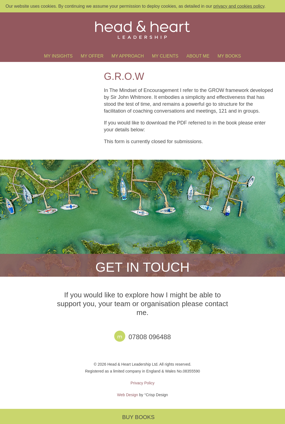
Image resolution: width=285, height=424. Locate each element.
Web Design (127, 395)
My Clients (165, 56)
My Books (229, 56)
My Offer (92, 56)
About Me (198, 56)
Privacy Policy (142, 383)
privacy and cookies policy (238, 6)
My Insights (58, 56)
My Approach (127, 56)
